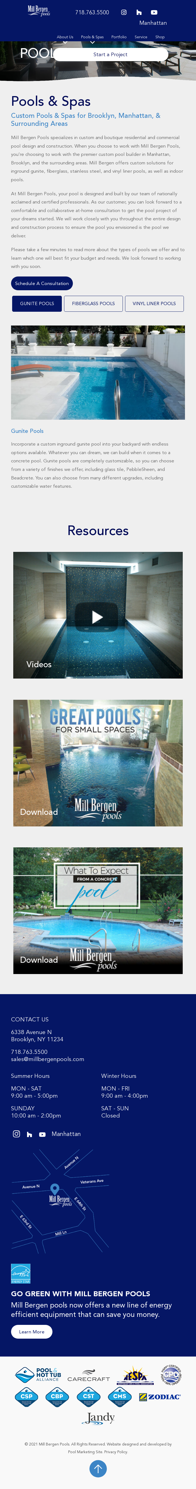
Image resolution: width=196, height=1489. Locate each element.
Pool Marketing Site (85, 1452)
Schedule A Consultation (42, 283)
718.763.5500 (92, 12)
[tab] (37, 304)
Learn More (31, 1332)
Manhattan (153, 23)
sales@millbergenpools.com (47, 1059)
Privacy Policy (115, 1452)
